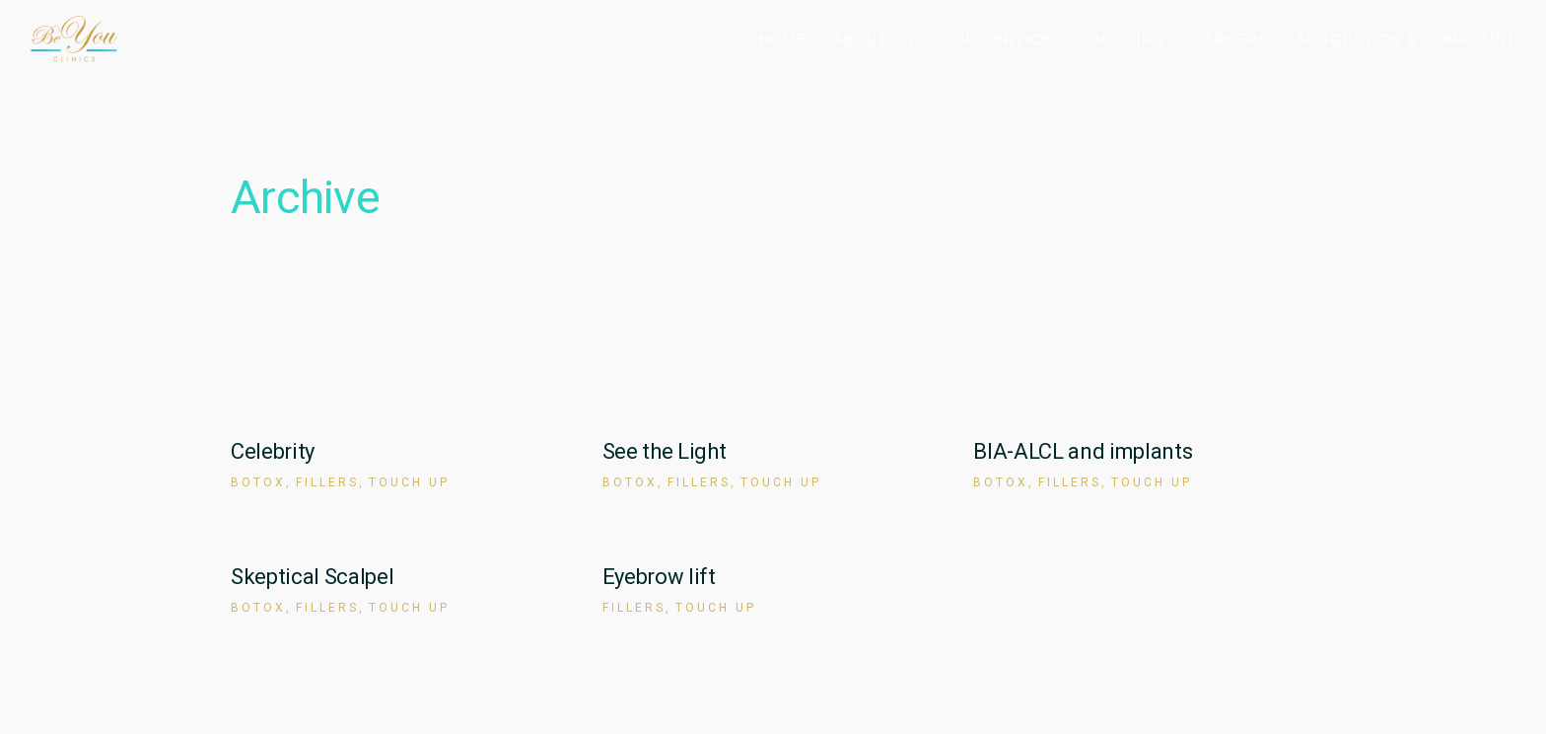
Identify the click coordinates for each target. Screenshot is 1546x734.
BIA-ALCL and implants (1082, 451)
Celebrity (273, 451)
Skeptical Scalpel (312, 576)
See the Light (664, 451)
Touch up (409, 482)
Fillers (327, 482)
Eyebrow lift (659, 576)
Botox (258, 482)
